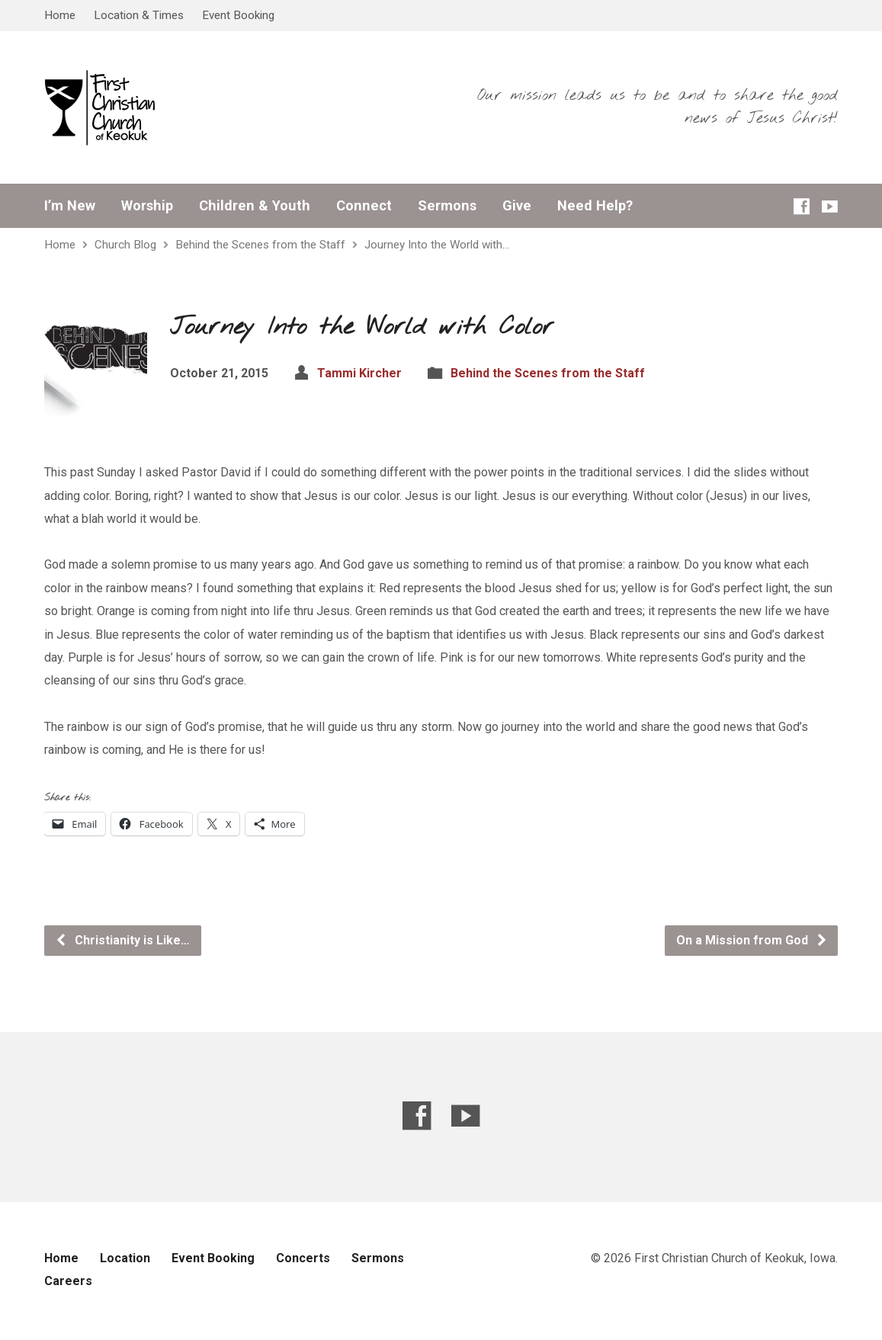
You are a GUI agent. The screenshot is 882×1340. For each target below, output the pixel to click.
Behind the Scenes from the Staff (260, 245)
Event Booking (238, 15)
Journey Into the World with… (436, 245)
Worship (147, 206)
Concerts (303, 1258)
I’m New (69, 206)
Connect (364, 206)
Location (125, 1258)
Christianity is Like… (122, 940)
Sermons (447, 206)
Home (59, 15)
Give (516, 206)
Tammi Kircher (359, 373)
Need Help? (595, 206)
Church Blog (125, 245)
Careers (68, 1281)
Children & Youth (254, 206)
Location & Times (139, 15)
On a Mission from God (752, 940)
